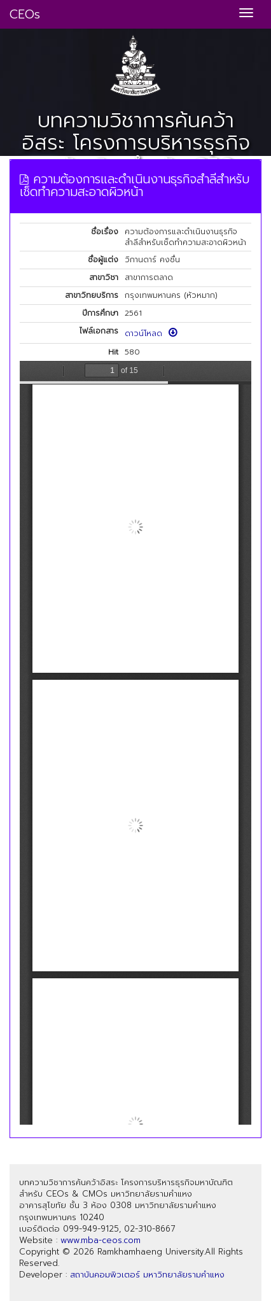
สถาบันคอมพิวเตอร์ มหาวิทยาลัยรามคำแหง (147, 1275)
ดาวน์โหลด (151, 333)
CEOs (25, 14)
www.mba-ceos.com (100, 1240)
